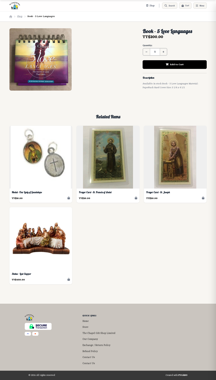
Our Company (90, 339)
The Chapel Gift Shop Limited (99, 333)
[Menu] (200, 6)
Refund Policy (90, 351)
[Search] (169, 6)
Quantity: (147, 45)
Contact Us (89, 357)
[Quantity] (155, 52)
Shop (19, 16)
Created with (176, 375)
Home (86, 321)
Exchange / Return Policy (96, 345)
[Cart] (185, 6)
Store (85, 327)
